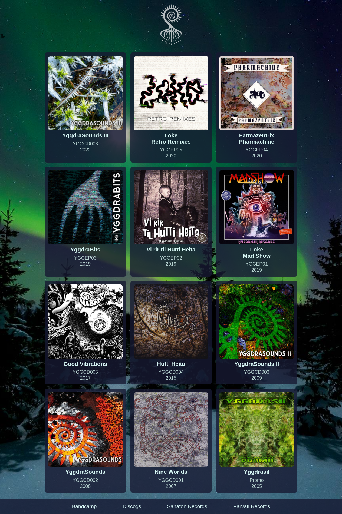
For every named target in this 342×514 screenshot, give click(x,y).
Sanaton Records (187, 506)
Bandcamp (84, 506)
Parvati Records (251, 506)
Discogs (132, 506)
